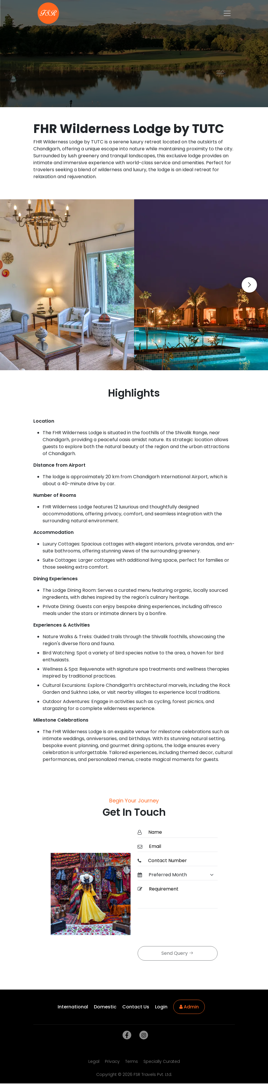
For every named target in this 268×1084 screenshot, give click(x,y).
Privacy (112, 1061)
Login (161, 1006)
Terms (131, 1061)
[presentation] (182, 928)
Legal (93, 1061)
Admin (189, 1006)
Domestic (105, 1006)
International (73, 1006)
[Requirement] (181, 896)
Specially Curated (161, 1061)
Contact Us (135, 1006)
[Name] (181, 832)
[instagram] (142, 1035)
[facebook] (126, 1035)
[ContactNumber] (181, 860)
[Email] (181, 846)
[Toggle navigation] (227, 13)
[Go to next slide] (249, 285)
